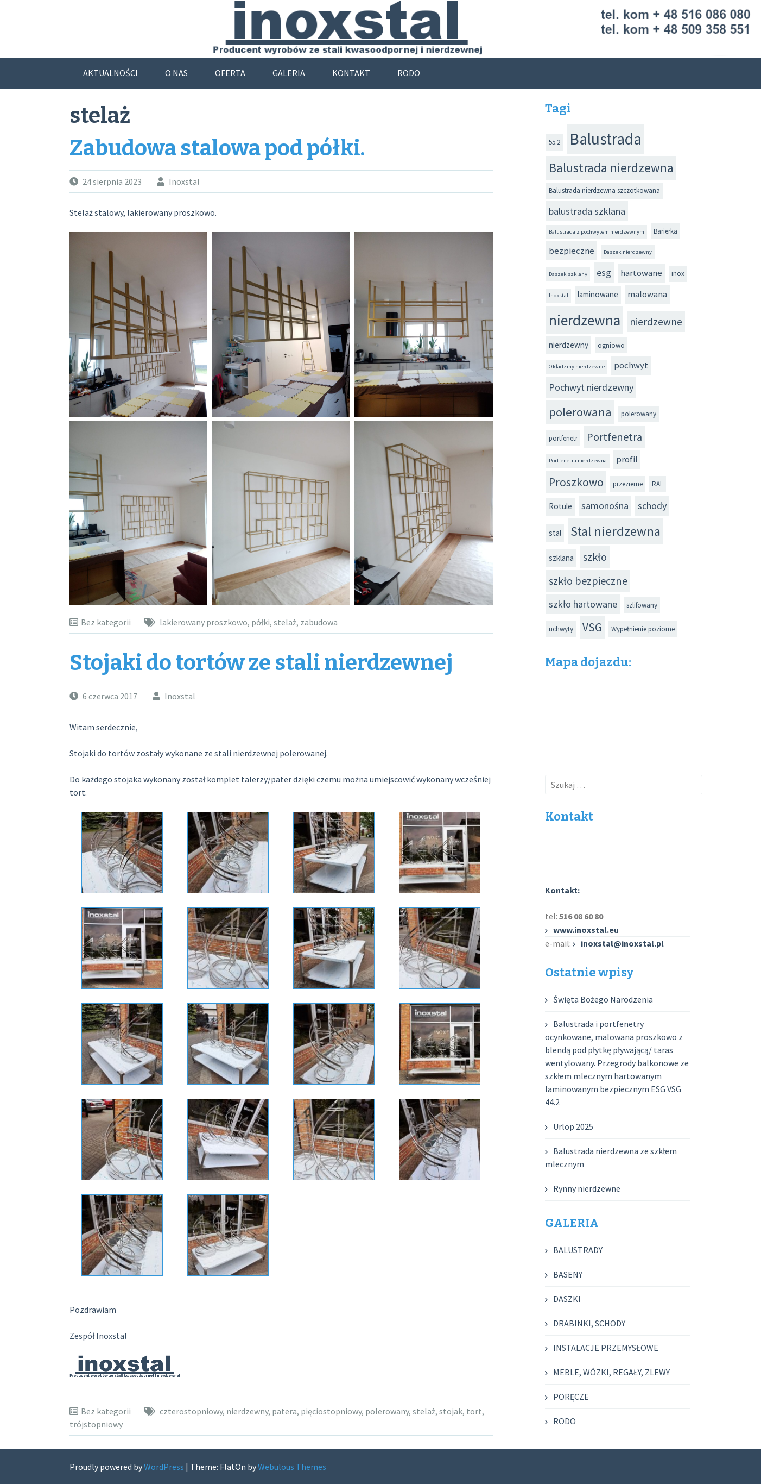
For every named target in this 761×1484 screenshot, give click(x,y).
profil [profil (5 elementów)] (627, 459)
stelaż (285, 622)
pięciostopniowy (331, 1411)
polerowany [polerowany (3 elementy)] (638, 413)
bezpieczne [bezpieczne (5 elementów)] (571, 250)
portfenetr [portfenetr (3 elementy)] (563, 438)
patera (284, 1411)
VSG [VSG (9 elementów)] (592, 627)
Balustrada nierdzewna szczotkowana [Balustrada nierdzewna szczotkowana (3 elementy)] (604, 190)
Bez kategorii (106, 622)
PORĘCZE (571, 1396)
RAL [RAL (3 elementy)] (657, 484)
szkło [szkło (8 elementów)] (595, 556)
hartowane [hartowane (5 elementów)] (641, 273)
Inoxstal (184, 181)
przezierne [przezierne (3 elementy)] (628, 484)
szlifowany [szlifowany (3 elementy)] (641, 605)
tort (474, 1411)
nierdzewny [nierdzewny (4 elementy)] (568, 345)
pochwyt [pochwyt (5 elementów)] (631, 365)
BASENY (567, 1274)
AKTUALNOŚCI (110, 72)
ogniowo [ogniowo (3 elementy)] (611, 345)
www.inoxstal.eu (586, 929)
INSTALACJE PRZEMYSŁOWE (605, 1347)
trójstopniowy (96, 1424)
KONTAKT (351, 72)
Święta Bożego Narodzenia (603, 999)
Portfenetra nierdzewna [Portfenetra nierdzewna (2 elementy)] (578, 460)
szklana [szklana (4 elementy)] (561, 558)
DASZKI (567, 1298)
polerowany (387, 1411)
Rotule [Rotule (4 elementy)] (560, 506)
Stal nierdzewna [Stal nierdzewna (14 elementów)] (615, 531)
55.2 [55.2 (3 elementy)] (554, 142)
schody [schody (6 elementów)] (652, 505)
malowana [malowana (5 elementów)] (647, 294)
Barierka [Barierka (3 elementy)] (665, 231)
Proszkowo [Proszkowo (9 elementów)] (576, 482)
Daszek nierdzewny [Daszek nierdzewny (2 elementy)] (628, 251)
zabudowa (319, 622)
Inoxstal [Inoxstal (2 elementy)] (558, 295)
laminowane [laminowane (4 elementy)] (598, 294)
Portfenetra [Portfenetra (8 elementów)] (614, 436)
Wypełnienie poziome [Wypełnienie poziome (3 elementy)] (643, 629)
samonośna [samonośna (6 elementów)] (605, 505)
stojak (450, 1411)
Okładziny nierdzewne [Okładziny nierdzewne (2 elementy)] (577, 366)
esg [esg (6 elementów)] (604, 272)
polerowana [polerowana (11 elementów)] (580, 411)
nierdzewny (247, 1411)
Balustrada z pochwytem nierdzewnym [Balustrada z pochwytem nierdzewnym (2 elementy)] (596, 231)
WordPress (164, 1466)
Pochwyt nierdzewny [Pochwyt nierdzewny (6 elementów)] (591, 387)
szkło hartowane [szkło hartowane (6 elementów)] (583, 604)
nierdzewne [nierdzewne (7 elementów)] (656, 321)
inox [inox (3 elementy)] (677, 273)
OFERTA (230, 72)
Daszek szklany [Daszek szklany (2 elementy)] (568, 274)
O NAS (176, 72)
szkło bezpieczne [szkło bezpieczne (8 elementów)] (588, 580)
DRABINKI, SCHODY (589, 1323)
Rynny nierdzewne (586, 1188)
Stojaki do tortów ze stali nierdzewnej (261, 663)
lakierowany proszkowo (204, 622)
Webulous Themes (292, 1466)
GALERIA (288, 72)
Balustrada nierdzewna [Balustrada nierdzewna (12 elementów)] (611, 168)
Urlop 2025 (573, 1126)
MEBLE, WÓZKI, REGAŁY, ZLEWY (611, 1372)
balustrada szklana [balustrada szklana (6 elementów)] (587, 211)
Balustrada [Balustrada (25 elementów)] (605, 139)
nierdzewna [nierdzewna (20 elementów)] (584, 320)
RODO (408, 72)
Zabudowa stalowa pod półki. (217, 148)
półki (260, 622)
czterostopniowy (191, 1411)
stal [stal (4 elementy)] (555, 533)
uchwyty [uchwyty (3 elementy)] (561, 629)
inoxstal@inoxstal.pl (622, 943)
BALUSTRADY (578, 1249)
